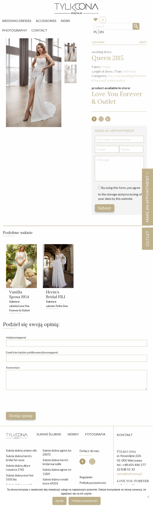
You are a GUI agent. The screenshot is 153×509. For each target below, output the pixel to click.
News (65, 21)
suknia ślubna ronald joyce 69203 (55, 481)
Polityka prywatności (92, 483)
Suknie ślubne (49, 434)
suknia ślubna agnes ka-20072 (57, 452)
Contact (39, 30)
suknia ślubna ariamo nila (21, 450)
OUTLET (147, 239)
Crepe (106, 67)
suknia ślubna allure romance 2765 (18, 468)
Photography (14, 30)
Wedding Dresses (16, 21)
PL (95, 32)
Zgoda (59, 500)
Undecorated (116, 80)
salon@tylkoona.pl (129, 474)
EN (101, 32)
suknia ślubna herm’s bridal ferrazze (19, 458)
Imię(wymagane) (16, 337)
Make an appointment (147, 197)
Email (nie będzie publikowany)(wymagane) (32, 352)
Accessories (46, 21)
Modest (140, 76)
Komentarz (13, 367)
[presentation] (36, 401)
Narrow (98, 80)
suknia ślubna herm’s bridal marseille (55, 462)
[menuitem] (16, 21)
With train (129, 71)
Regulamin (85, 477)
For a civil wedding (120, 76)
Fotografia (95, 434)
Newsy (73, 434)
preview (98, 42)
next (143, 42)
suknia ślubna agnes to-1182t (57, 471)
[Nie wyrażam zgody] (148, 497)
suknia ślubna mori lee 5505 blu (19, 477)
